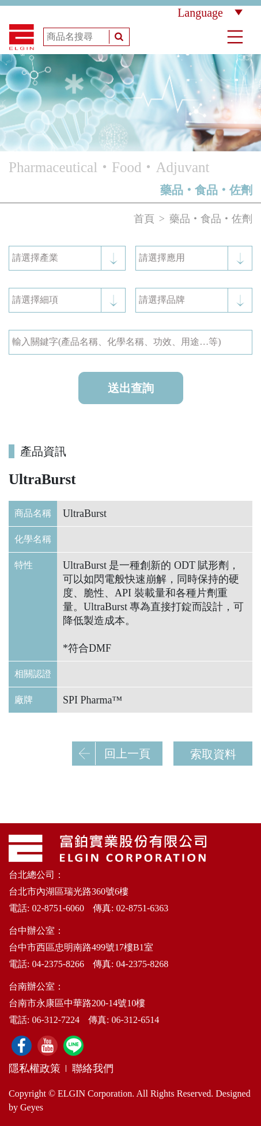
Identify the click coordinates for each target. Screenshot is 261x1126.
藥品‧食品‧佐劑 (210, 219)
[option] (130, 102)
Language (210, 12)
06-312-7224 (56, 1020)
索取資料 (213, 754)
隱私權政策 (34, 1068)
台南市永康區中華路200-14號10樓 (77, 1003)
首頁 (144, 219)
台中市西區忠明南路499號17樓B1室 (81, 947)
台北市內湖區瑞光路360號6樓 (68, 891)
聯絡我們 (93, 1068)
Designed (232, 1093)
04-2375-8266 (58, 964)
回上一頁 (111, 753)
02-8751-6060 (58, 908)
